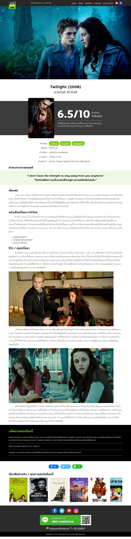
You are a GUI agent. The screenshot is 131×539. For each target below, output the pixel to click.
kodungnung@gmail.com (59, 530)
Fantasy (65, 143)
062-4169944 (79, 530)
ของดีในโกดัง (88, 3)
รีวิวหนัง (80, 3)
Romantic (78, 143)
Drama (54, 143)
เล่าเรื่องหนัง (97, 3)
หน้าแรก (74, 3)
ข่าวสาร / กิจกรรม (108, 3)
